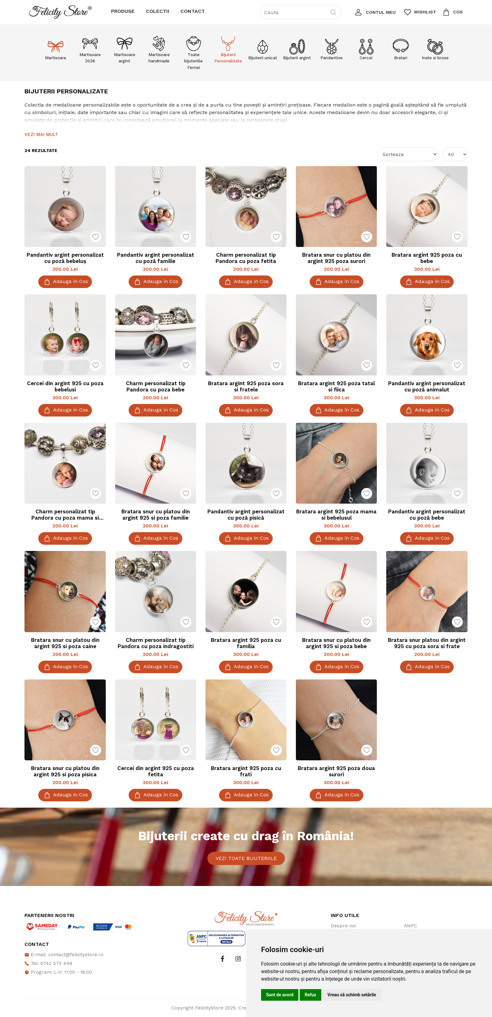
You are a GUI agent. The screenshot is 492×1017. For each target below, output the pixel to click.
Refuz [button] (310, 994)
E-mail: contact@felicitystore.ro (64, 954)
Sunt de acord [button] (279, 994)
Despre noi (343, 926)
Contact (192, 11)
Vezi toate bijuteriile (246, 858)
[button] (374, 12)
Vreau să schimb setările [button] (352, 994)
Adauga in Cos (65, 281)
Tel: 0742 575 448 (48, 963)
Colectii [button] (157, 11)
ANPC (410, 926)
